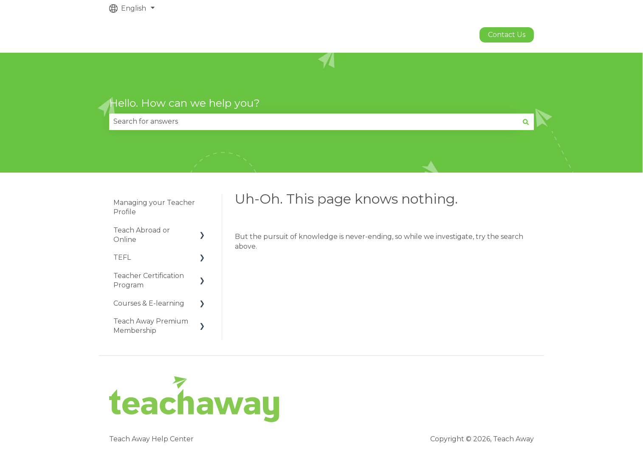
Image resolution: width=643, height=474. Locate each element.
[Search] (526, 122)
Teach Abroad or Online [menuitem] (141, 235)
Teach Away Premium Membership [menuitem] (150, 326)
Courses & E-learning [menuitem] (148, 303)
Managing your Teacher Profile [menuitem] (154, 207)
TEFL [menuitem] (122, 257)
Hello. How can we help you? (184, 103)
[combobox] (313, 122)
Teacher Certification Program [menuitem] (148, 280)
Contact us (506, 35)
